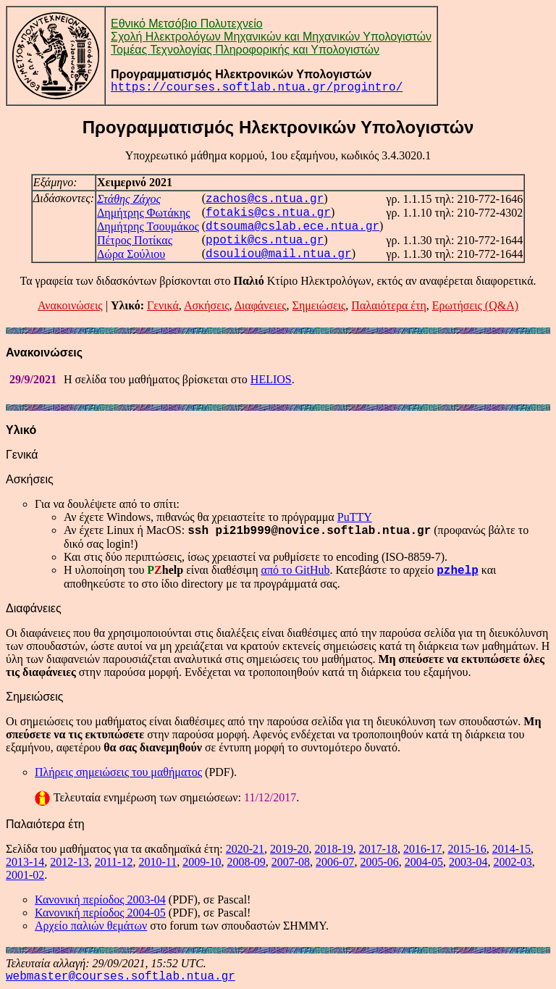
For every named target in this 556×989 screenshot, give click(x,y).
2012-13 (69, 862)
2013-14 (25, 862)
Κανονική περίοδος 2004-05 (100, 912)
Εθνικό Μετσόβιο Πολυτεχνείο (187, 23)
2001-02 (25, 875)
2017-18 (378, 849)
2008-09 (246, 862)
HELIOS (271, 379)
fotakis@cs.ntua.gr (268, 213)
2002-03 (512, 862)
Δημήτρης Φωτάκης (143, 212)
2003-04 (468, 862)
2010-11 (157, 862)
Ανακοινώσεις (70, 305)
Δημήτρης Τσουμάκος (148, 226)
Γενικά (163, 305)
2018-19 (333, 849)
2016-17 (422, 849)
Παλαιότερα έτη (388, 305)
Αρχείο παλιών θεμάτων (91, 925)
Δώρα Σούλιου (131, 254)
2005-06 (379, 862)
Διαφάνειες (261, 305)
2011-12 (114, 862)
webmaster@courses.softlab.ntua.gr (120, 976)
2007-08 (290, 862)
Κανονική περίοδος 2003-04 (100, 899)
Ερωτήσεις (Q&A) (475, 305)
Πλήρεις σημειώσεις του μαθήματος (118, 772)
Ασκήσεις (206, 305)
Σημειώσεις (319, 305)
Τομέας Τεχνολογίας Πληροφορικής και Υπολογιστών (245, 49)
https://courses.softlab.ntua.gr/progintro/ (257, 87)
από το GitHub (295, 570)
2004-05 (424, 862)
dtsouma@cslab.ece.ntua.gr (292, 226)
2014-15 (511, 849)
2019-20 (289, 849)
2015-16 (466, 849)
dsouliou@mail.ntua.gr (279, 254)
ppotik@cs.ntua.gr (265, 240)
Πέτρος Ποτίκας (134, 240)
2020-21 (245, 849)
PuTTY (354, 517)
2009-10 (201, 862)
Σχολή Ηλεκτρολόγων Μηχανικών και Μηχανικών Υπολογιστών (271, 36)
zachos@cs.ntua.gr (265, 199)
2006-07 (335, 862)
